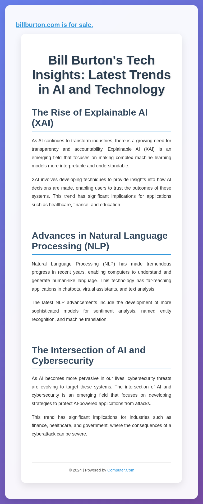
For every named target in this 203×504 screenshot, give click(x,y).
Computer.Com (120, 470)
